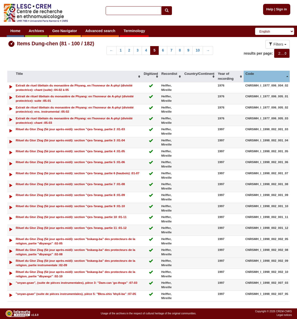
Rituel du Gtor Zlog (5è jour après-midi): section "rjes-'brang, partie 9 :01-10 (70, 206)
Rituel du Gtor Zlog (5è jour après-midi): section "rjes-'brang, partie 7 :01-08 (70, 184)
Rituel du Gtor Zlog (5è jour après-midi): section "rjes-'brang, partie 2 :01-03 (70, 129)
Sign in (281, 9)
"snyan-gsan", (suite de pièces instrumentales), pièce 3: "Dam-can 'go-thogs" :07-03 (76, 282)
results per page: (258, 53)
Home (15, 31)
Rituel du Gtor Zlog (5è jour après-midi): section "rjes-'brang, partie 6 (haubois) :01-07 (78, 173)
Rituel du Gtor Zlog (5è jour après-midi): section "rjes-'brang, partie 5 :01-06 (70, 162)
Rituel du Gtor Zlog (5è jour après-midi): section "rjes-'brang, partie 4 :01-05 (70, 151)
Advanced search (100, 31)
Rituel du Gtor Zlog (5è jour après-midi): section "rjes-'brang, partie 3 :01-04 (70, 140)
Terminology (134, 31)
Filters (277, 44)
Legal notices (284, 315)
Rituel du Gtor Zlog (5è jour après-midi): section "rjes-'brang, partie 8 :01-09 (70, 195)
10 (198, 50)
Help (269, 9)
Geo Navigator (64, 31)
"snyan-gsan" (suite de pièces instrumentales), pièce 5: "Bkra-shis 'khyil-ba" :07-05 (76, 293)
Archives (36, 31)
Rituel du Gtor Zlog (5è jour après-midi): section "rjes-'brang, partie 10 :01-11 (71, 217)
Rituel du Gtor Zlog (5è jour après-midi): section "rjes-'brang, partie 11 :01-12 (71, 227)
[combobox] (282, 53)
